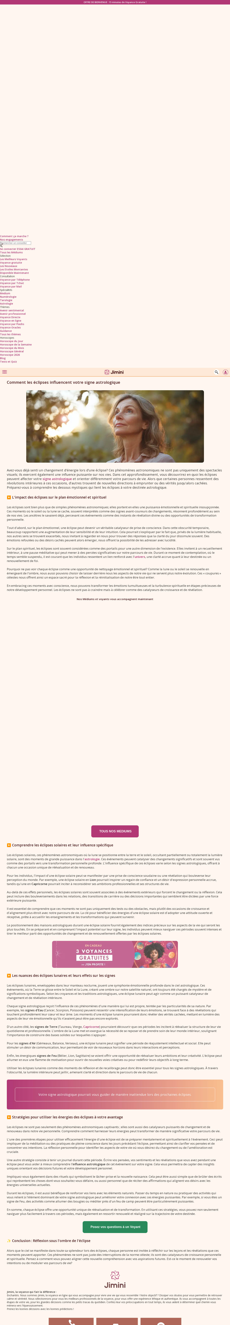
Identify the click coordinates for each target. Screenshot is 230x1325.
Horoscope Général (12, 351)
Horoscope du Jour (11, 341)
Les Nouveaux (8, 266)
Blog (3, 358)
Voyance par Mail (11, 286)
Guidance (6, 331)
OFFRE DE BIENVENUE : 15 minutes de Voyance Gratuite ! (115, 2)
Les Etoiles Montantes (14, 269)
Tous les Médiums (11, 252)
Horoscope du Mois (12, 348)
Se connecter (8, 249)
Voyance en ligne (10, 320)
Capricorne (91, 1027)
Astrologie (6, 303)
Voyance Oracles (10, 327)
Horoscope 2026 (10, 354)
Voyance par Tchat (12, 283)
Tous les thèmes (10, 334)
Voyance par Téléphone (15, 279)
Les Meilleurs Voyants (13, 259)
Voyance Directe (10, 317)
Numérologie (8, 296)
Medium (5, 293)
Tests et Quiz (8, 361)
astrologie (92, 859)
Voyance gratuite (11, 262)
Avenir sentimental (12, 310)
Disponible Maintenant (14, 273)
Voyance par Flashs (12, 324)
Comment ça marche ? (14, 236)
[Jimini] (114, 375)
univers (140, 557)
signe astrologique (57, 479)
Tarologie (6, 300)
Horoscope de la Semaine (16, 344)
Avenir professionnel (13, 313)
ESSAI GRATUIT (26, 249)
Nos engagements (11, 239)
